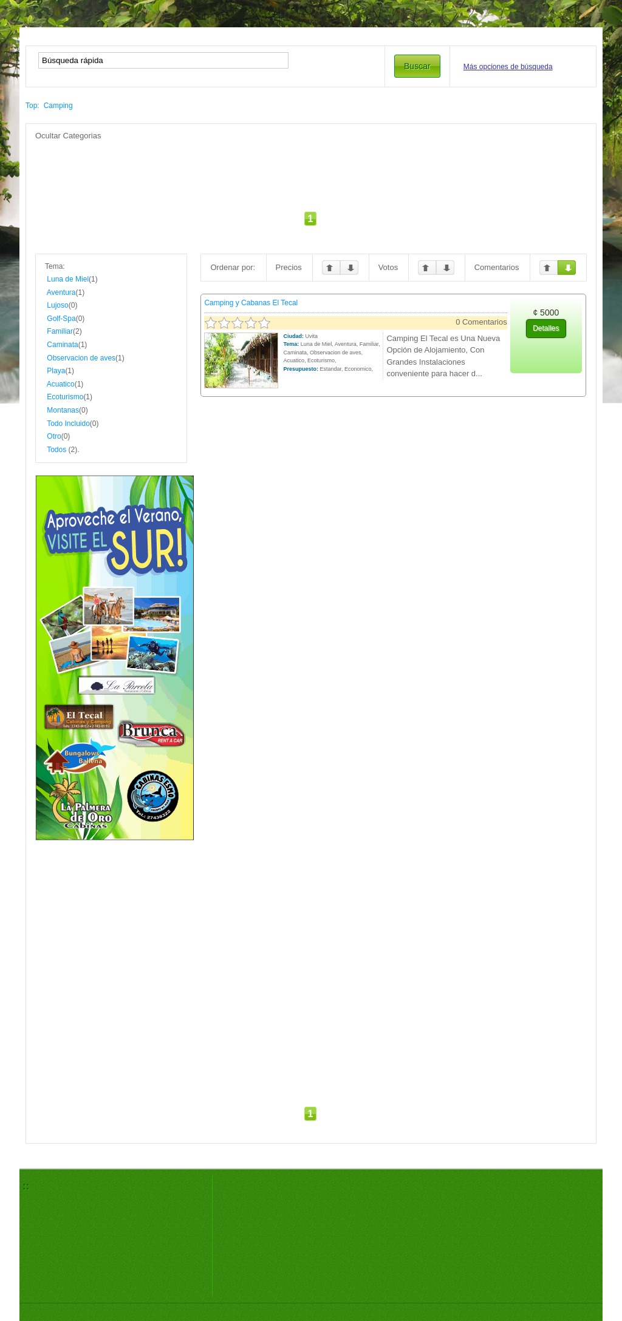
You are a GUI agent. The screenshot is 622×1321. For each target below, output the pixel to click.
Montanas (63, 410)
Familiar (60, 331)
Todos (56, 449)
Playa (56, 371)
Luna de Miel (68, 279)
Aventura (61, 292)
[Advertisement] (311, 168)
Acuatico (61, 384)
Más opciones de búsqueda (508, 67)
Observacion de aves (81, 358)
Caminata (62, 344)
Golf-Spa (61, 318)
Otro (54, 436)
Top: (32, 105)
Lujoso (57, 305)
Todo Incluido (68, 423)
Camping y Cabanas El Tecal (251, 303)
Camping (58, 105)
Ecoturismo (65, 397)
